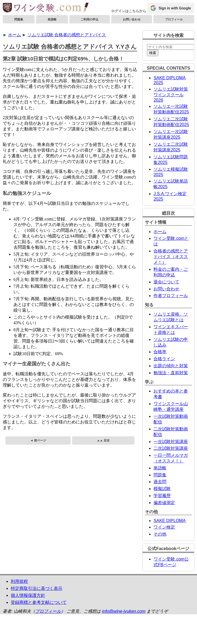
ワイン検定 (164, 527)
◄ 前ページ (38, 440)
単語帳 (52, 19)
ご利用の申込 (89, 19)
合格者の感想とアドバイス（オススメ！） (170, 257)
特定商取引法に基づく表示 (36, 588)
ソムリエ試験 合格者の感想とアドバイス (66, 35)
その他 (159, 534)
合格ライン (164, 358)
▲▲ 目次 (103, 440)
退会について (166, 282)
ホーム (14, 35)
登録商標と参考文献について (39, 602)
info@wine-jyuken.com (123, 611)
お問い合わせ (132, 19)
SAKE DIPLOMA (169, 520)
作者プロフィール (170, 295)
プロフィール (174, 19)
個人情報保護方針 (28, 595)
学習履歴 (162, 495)
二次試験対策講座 (170, 448)
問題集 (18, 19)
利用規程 (19, 581)
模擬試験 (162, 488)
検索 (152, 53)
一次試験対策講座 (170, 441)
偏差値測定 (164, 502)
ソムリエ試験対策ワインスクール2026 (170, 94)
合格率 (159, 351)
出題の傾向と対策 (170, 365)
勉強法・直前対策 (170, 372)
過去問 (159, 481)
